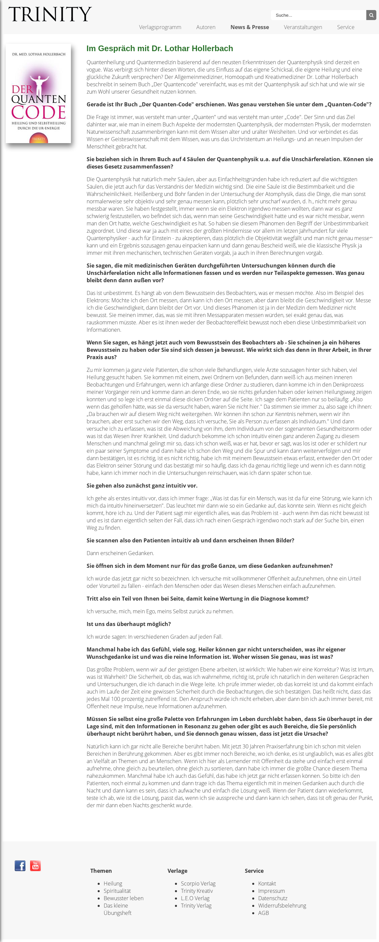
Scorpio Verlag (198, 883)
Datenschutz (272, 898)
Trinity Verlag (196, 905)
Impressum (271, 891)
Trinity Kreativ (197, 891)
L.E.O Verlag (195, 898)
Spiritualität (117, 891)
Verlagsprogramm (160, 27)
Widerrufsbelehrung (282, 905)
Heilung (113, 883)
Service (346, 27)
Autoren (205, 27)
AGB (263, 913)
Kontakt (267, 883)
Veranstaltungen (303, 27)
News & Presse (249, 27)
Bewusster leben (124, 898)
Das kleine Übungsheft (117, 909)
